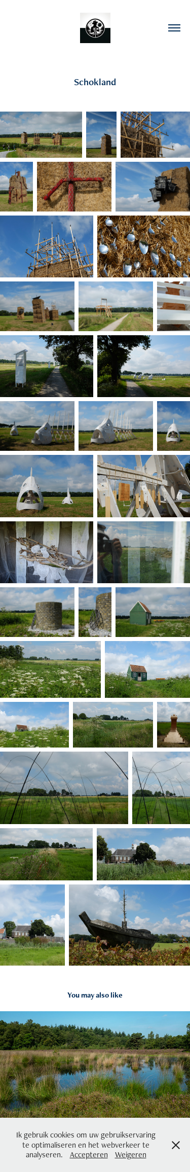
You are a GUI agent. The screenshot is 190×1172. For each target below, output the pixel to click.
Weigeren (130, 1154)
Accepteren (89, 1154)
